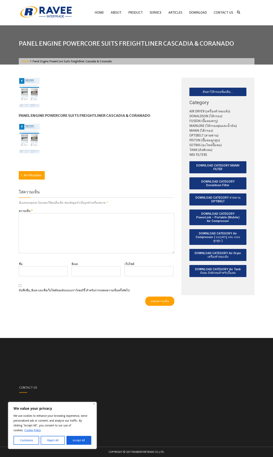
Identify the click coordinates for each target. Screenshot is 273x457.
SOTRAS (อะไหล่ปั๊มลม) (205, 145)
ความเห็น (26, 211)
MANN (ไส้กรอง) (201, 130)
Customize (26, 440)
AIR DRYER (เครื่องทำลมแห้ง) (209, 111)
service (156, 12)
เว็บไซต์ (129, 264)
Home (99, 12)
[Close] (94, 404)
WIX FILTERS (198, 155)
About (116, 12)
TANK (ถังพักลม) (200, 150)
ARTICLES (175, 12)
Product (135, 12)
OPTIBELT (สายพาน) (203, 135)
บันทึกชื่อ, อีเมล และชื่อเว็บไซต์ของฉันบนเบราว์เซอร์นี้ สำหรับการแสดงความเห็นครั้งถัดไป (74, 290)
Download (198, 12)
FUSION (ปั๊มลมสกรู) (203, 121)
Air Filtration (33, 175)
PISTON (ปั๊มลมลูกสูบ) (204, 140)
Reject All (52, 440)
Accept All (79, 440)
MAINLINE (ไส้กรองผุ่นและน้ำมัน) (213, 126)
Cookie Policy (32, 430)
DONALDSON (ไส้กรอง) (205, 116)
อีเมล (75, 264)
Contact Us (223, 12)
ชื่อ (20, 264)
